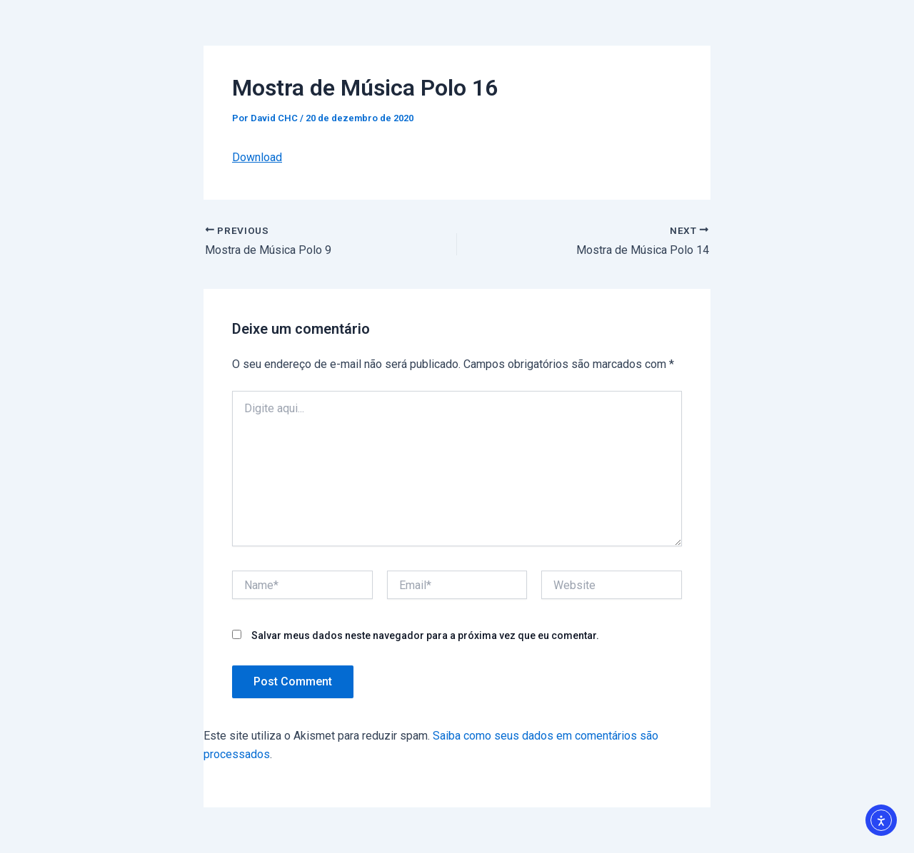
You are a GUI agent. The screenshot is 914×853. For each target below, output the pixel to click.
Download (257, 157)
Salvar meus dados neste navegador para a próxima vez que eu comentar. (425, 635)
